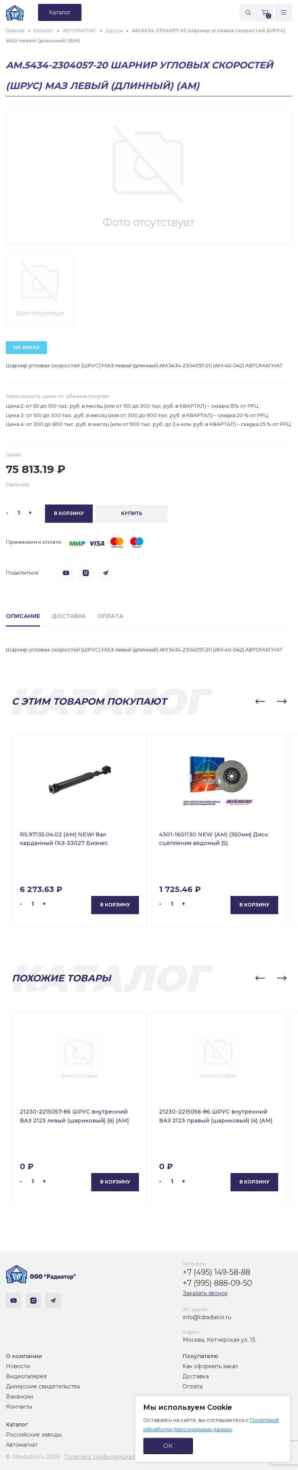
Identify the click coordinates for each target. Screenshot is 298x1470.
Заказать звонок (205, 1293)
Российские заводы (34, 1434)
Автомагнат (22, 1444)
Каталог (17, 1424)
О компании (24, 1356)
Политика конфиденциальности (109, 1456)
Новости (18, 1366)
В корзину (115, 905)
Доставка (195, 1376)
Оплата (192, 1386)
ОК (168, 1445)
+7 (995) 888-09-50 (217, 1283)
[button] (260, 701)
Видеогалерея (26, 1376)
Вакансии (19, 1396)
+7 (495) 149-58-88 (216, 1272)
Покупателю (200, 1356)
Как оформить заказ (210, 1366)
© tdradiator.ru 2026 (32, 1456)
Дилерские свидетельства (43, 1386)
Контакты (19, 1406)
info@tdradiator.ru (207, 1317)
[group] (149, 177)
